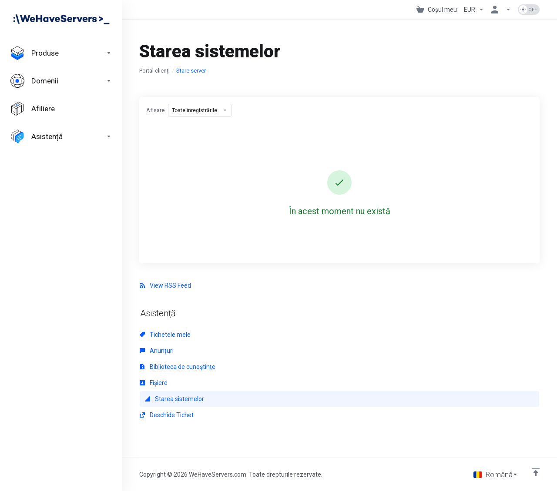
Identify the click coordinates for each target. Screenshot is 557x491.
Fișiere (154, 382)
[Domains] (61, 81)
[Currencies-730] (473, 9)
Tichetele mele (165, 334)
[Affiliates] (61, 109)
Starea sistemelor (174, 398)
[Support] (61, 136)
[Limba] (495, 474)
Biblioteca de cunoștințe (177, 366)
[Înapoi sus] (536, 472)
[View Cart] (436, 9)
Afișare (155, 110)
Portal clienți (154, 70)
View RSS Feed (165, 285)
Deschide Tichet (167, 414)
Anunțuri (157, 350)
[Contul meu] (500, 9)
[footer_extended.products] (61, 53)
